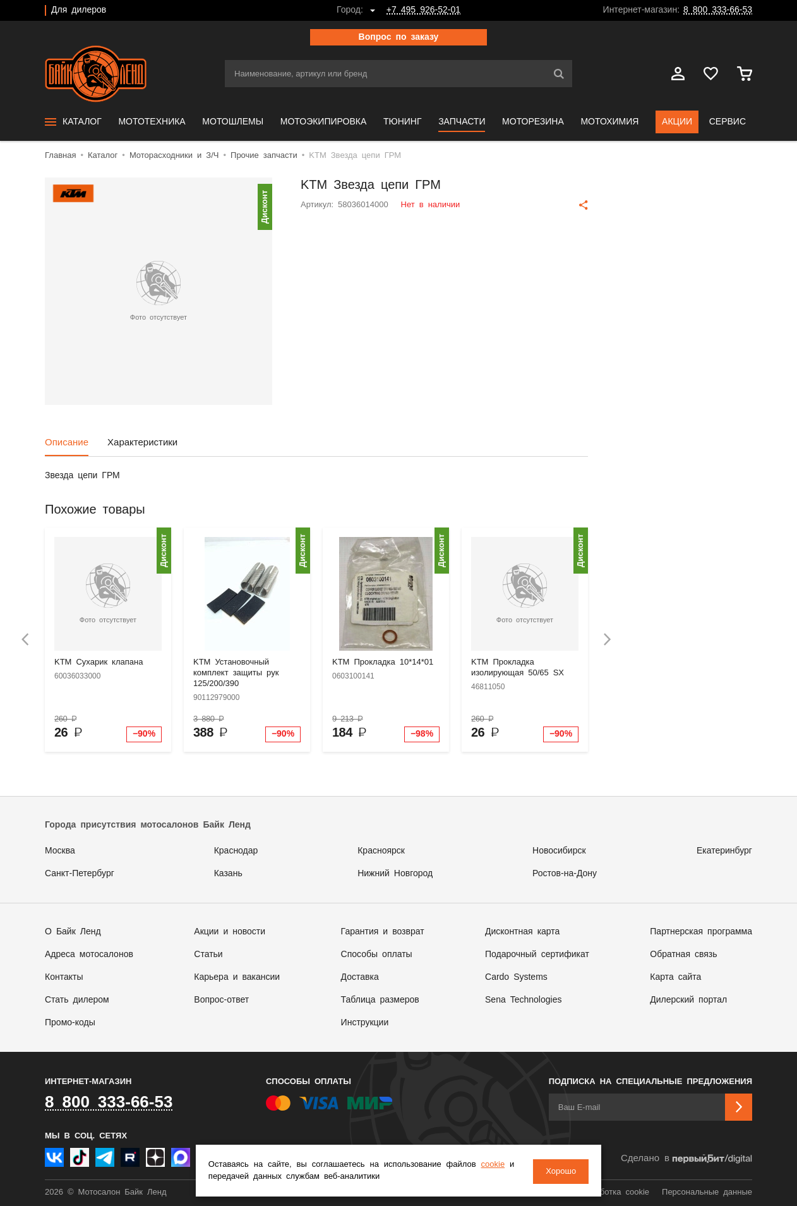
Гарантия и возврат (382, 932)
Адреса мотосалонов (89, 954)
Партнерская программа (701, 932)
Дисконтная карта (522, 932)
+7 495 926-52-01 (423, 10)
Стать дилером (77, 1000)
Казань (228, 873)
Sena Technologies (523, 1000)
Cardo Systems (516, 977)
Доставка (360, 977)
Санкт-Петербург (79, 873)
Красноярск (381, 851)
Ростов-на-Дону (564, 873)
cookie (499, 1165)
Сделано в (686, 1159)
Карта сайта (675, 977)
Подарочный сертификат (537, 954)
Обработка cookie (614, 1192)
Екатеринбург (724, 851)
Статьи (208, 954)
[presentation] (25, 639)
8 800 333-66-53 (717, 10)
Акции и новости (229, 932)
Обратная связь (683, 954)
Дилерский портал (688, 1000)
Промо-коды (70, 1023)
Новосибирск (559, 851)
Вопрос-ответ (221, 1000)
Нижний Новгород (395, 873)
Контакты (64, 977)
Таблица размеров (380, 1000)
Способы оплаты (376, 954)
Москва (60, 851)
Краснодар (236, 851)
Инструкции (365, 1023)
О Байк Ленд (73, 932)
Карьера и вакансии (237, 977)
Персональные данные (707, 1192)
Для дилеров (78, 10)
